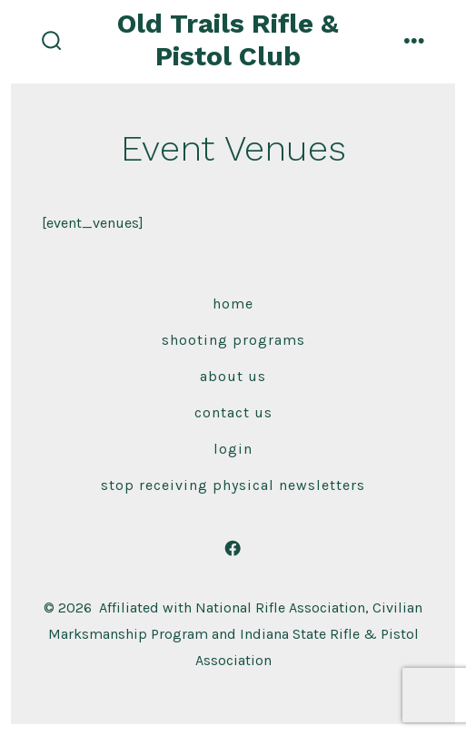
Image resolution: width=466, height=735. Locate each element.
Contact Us (233, 412)
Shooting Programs (233, 339)
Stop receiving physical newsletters (233, 485)
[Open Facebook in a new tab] (233, 548)
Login (233, 448)
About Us (233, 376)
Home (233, 303)
